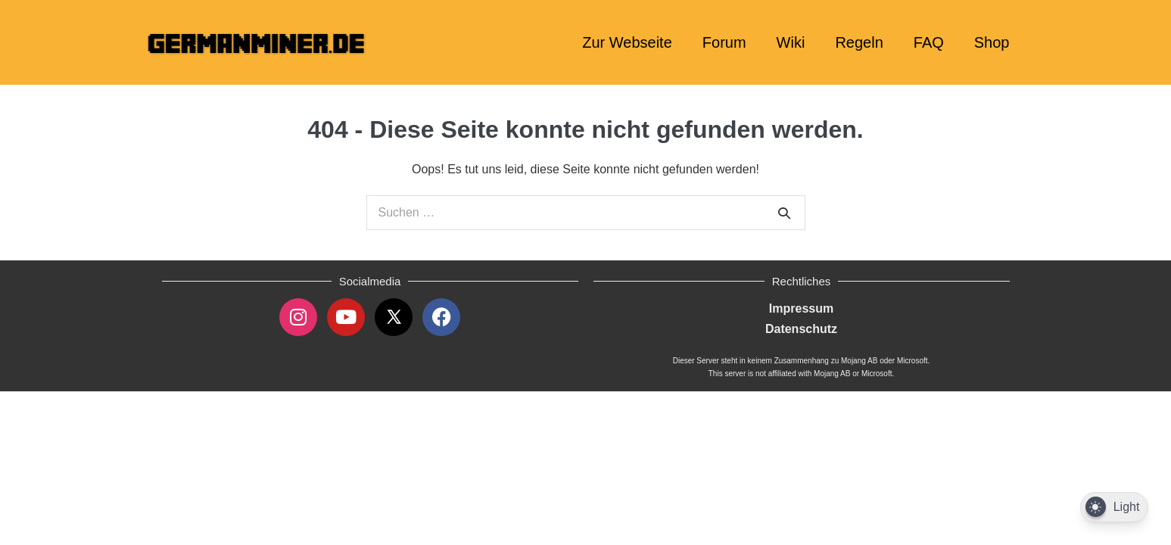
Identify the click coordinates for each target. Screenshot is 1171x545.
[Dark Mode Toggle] (1114, 507)
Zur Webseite (627, 42)
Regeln (859, 42)
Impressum (801, 308)
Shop (992, 42)
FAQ (929, 42)
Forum (724, 42)
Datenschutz (801, 328)
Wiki (791, 42)
